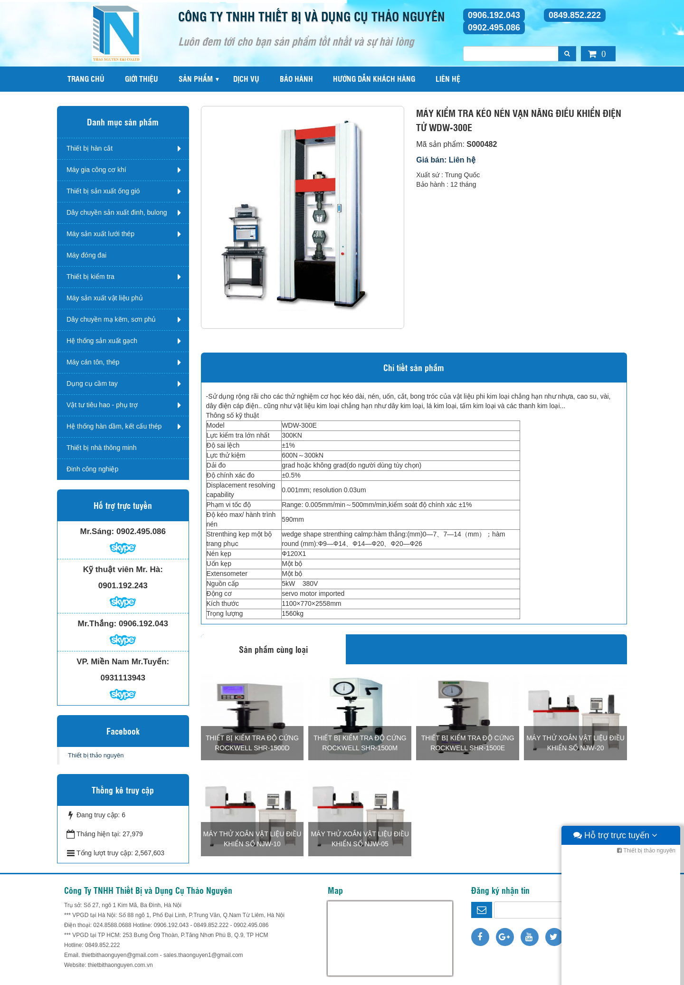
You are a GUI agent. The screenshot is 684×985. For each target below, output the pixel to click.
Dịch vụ (246, 79)
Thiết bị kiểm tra (90, 276)
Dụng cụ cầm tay (92, 383)
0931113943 (122, 677)
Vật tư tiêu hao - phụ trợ (102, 405)
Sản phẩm (196, 79)
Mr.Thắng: (97, 623)
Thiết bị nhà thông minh (101, 447)
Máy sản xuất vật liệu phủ (104, 298)
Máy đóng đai (86, 255)
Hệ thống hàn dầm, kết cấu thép (114, 426)
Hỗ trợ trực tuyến (615, 975)
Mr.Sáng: (97, 531)
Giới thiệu (141, 79)
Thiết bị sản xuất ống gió (103, 191)
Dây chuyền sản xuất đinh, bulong (116, 212)
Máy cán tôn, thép (92, 362)
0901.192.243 (123, 585)
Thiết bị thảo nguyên (96, 755)
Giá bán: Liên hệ (445, 160)
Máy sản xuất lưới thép (100, 234)
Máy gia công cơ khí (96, 169)
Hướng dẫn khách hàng (374, 79)
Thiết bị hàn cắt (89, 148)
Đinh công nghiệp (92, 469)
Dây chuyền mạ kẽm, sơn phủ (111, 319)
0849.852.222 (575, 15)
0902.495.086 (494, 27)
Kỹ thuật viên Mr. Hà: (123, 569)
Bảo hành (296, 79)
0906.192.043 (494, 15)
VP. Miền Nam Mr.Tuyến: (122, 661)
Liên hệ (448, 79)
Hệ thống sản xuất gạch (101, 340)
